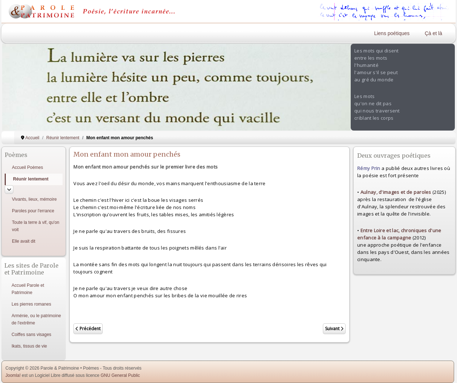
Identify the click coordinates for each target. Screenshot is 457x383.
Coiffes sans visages (31, 334)
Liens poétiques (392, 33)
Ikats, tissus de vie (29, 346)
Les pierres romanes (31, 304)
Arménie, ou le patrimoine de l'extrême (36, 319)
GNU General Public (120, 375)
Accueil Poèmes (27, 167)
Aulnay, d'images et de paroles (395, 192)
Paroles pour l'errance (33, 210)
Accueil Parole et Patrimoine (28, 289)
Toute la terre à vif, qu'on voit (35, 226)
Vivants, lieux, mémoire (34, 199)
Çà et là (433, 33)
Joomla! (13, 375)
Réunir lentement (30, 179)
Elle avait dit (23, 241)
